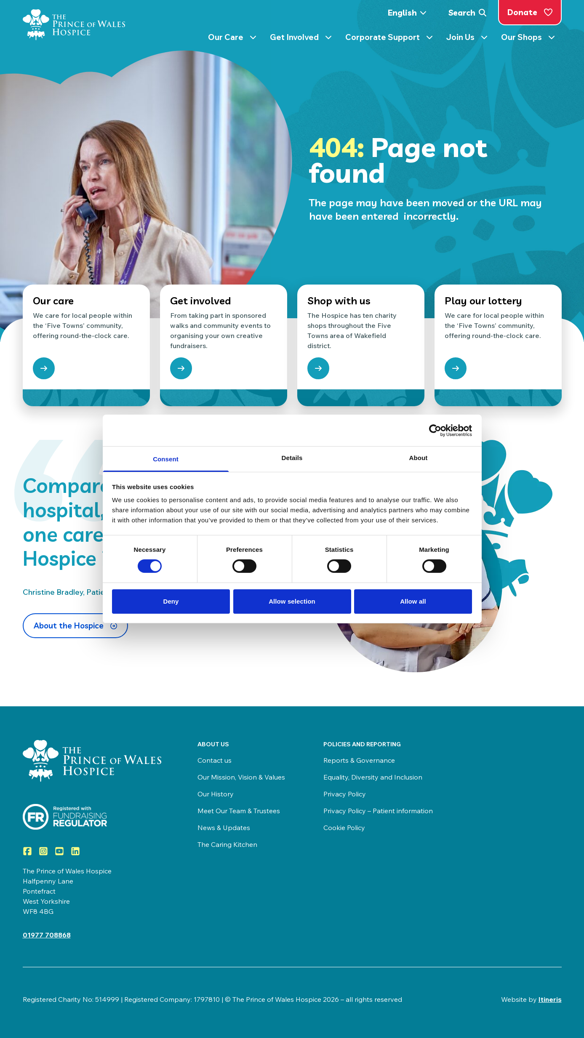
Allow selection (292, 601)
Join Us (467, 38)
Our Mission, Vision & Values (241, 777)
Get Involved (301, 38)
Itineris (550, 999)
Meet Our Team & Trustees (238, 810)
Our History (215, 794)
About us (213, 744)
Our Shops (528, 38)
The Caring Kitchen (227, 844)
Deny (171, 601)
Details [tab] (292, 457)
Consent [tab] (166, 459)
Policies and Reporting (362, 744)
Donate (529, 12)
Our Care (232, 38)
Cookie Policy (344, 827)
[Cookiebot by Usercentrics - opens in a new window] (435, 430)
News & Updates (223, 827)
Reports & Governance (359, 760)
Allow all (413, 601)
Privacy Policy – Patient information (378, 810)
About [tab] (418, 457)
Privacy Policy (344, 794)
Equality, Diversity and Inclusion (372, 777)
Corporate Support (389, 38)
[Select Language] (410, 13)
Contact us (214, 760)
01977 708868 (47, 935)
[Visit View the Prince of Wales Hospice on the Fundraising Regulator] (93, 817)
